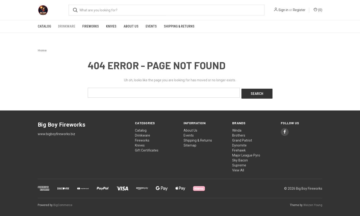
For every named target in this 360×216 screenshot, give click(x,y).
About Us (131, 26)
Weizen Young (312, 204)
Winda (236, 129)
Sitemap (190, 144)
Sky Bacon (240, 159)
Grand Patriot (242, 139)
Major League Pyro (246, 154)
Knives (111, 26)
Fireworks (90, 26)
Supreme (239, 164)
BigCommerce (62, 204)
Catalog (44, 26)
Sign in (283, 10)
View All (238, 169)
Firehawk (239, 149)
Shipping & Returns (179, 26)
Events (151, 26)
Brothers (238, 134)
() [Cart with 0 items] (318, 10)
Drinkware (66, 26)
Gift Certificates (146, 149)
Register (299, 10)
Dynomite (239, 144)
